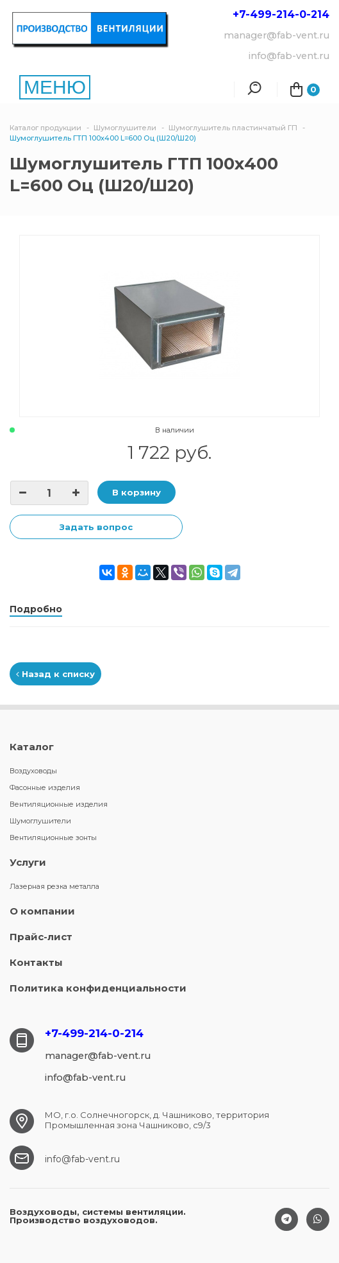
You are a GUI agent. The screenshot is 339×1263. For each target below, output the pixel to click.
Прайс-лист (41, 937)
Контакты (36, 962)
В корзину (136, 492)
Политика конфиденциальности (98, 988)
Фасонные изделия (45, 787)
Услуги (28, 862)
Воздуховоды (33, 770)
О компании (42, 911)
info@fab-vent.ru (82, 1159)
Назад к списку (55, 674)
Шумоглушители (40, 820)
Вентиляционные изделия (59, 804)
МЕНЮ (55, 87)
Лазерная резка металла (54, 886)
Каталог (32, 747)
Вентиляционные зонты (53, 837)
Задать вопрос (96, 527)
